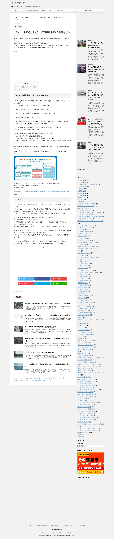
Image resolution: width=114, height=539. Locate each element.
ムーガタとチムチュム (84, 253)
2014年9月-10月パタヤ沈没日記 (86, 381)
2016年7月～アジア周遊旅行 (85, 394)
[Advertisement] (42, 65)
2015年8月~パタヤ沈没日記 (85, 387)
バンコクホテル (82, 236)
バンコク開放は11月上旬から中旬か (26, 87)
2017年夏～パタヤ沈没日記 (85, 413)
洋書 (79, 434)
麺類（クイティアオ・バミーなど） (88, 246)
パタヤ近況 (80, 197)
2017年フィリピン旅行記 (84, 407)
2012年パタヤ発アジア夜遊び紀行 (86, 362)
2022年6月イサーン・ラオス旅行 (86, 204)
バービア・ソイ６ (83, 300)
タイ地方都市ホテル (84, 238)
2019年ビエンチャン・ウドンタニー (87, 430)
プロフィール (74, 10)
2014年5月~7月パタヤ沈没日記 (86, 379)
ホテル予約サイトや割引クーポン (87, 242)
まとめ (17, 89)
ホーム (17, 10)
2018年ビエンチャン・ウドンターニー (88, 428)
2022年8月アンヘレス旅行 (84, 210)
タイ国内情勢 (81, 195)
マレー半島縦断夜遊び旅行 (84, 360)
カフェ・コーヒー (83, 268)
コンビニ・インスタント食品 (86, 270)
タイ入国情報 (19, 291)
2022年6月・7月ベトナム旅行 (85, 206)
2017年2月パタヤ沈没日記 (84, 404)
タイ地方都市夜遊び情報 (85, 313)
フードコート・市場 (84, 276)
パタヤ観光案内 (81, 323)
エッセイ (79, 317)
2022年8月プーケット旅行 (84, 208)
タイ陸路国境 (82, 182)
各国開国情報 (81, 191)
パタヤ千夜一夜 (18, 3)
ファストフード (82, 274)
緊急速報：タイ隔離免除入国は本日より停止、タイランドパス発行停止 (47, 303)
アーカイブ (81, 443)
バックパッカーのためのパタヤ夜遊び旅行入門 (90, 319)
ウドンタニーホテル (84, 330)
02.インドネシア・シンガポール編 (88, 366)
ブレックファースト (84, 263)
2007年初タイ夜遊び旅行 (84, 355)
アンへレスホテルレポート (85, 345)
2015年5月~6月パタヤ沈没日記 (86, 385)
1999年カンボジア (82, 353)
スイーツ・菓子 (82, 266)
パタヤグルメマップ (45, 10)
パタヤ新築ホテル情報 (84, 231)
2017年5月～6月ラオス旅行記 (85, 411)
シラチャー (80, 338)
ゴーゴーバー (82, 298)
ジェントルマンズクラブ (85, 302)
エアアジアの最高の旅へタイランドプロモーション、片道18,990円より (95, 121)
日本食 (80, 259)
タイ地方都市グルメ (84, 280)
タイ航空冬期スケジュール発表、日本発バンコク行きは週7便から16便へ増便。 (43, 378)
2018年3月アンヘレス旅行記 (85, 419)
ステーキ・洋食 (82, 261)
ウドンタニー (81, 328)
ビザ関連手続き (82, 291)
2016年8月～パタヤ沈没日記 (85, 396)
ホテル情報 (80, 229)
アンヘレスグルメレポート (85, 347)
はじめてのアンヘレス (84, 349)
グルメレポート (81, 244)
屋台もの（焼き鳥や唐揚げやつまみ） (89, 272)
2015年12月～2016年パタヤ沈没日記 (87, 390)
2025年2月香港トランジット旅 (86, 225)
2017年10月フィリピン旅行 (85, 415)
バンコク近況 (81, 199)
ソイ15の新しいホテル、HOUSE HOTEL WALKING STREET (96, 45)
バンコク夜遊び (82, 310)
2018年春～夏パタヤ (83, 422)
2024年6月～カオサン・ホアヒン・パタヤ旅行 (90, 221)
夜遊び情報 (60, 10)
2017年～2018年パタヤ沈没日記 (86, 417)
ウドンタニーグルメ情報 (85, 332)
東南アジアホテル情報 (84, 240)
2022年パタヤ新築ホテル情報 (31, 11)
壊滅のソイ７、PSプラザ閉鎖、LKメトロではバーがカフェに (37, 380)
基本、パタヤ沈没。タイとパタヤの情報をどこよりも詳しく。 (57, 533)
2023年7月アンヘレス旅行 (84, 218)
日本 (78, 351)
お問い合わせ (88, 10)
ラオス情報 (80, 201)
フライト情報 (82, 186)
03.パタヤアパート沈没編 (85, 368)
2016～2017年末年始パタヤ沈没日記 (87, 402)
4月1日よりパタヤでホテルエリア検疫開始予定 (39, 352)
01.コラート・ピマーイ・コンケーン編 (89, 364)
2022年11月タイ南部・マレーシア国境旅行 (89, 212)
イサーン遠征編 (82, 398)
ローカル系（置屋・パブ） (85, 308)
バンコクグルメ (82, 278)
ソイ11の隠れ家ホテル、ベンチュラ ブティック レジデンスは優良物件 (96, 147)
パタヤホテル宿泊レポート (85, 233)
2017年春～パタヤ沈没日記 (85, 409)
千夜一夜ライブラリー (83, 432)
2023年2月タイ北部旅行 (84, 214)
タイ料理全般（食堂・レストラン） (88, 257)
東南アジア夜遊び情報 (84, 315)
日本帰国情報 (81, 193)
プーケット (80, 336)
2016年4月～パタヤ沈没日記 (85, 392)
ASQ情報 (81, 189)
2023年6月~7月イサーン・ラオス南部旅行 (89, 216)
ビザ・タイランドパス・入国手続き (88, 184)
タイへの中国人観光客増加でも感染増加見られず (40, 327)
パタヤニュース (81, 325)
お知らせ (79, 437)
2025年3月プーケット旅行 (84, 227)
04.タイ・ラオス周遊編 (84, 370)
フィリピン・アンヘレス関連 (85, 340)
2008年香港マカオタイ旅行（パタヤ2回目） (89, 357)
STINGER (73, 535)
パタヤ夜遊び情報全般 (84, 295)
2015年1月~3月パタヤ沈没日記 (86, 383)
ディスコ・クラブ (83, 304)
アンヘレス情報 (82, 342)
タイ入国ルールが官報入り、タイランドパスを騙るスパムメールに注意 (47, 315)
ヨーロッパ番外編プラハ (84, 377)
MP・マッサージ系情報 (84, 306)
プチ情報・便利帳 (82, 285)
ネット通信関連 (82, 287)
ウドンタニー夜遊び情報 (85, 334)
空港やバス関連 (82, 289)
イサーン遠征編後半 (84, 400)
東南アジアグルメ (83, 283)
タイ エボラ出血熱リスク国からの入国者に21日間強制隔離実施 (96, 69)
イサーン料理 (82, 255)
